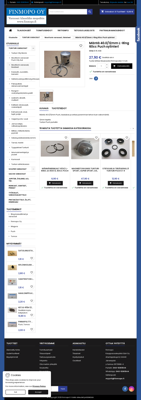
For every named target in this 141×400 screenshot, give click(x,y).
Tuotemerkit (13, 209)
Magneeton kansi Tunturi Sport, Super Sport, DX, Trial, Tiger (85, 170)
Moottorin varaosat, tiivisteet (20, 66)
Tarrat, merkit (17, 142)
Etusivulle (12, 43)
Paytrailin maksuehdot (112, 30)
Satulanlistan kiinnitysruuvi (26, 251)
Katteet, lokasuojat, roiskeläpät (20, 106)
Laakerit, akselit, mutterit (18, 99)
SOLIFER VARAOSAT (18, 169)
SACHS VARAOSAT (17, 174)
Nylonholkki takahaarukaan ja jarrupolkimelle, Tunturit (26, 265)
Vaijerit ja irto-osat (19, 119)
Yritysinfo (63, 30)
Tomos (13, 236)
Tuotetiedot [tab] (59, 108)
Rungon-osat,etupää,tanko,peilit (22, 92)
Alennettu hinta (13, 350)
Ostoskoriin (121, 66)
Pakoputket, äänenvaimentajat (19, 84)
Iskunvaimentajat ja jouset (20, 153)
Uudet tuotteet (12, 353)
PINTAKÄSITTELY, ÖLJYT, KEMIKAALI (20, 200)
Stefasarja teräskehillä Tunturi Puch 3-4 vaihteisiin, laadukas (115, 170)
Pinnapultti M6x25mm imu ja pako (26, 322)
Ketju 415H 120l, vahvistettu (26, 307)
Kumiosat (15, 159)
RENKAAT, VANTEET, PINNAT (18, 186)
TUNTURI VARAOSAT (18, 48)
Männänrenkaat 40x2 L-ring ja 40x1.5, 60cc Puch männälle (54, 170)
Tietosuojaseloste (84, 30)
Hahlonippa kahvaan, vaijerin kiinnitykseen (26, 293)
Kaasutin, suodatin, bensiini (19, 73)
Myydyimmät (13, 243)
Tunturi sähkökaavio (20, 164)
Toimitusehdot (44, 30)
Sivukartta (44, 367)
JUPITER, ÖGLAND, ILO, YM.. (19, 179)
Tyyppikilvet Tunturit (20, 147)
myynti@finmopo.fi (52, 2)
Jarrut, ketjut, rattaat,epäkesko (19, 124)
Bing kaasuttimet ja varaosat (18, 215)
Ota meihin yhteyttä (48, 364)
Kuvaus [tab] (44, 108)
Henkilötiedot (78, 350)
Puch (12, 231)
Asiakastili (79, 343)
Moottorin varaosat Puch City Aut (20, 59)
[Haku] (70, 11)
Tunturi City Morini (19, 53)
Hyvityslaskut (78, 357)
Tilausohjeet (24, 30)
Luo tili (130, 2)
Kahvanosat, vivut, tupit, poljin (19, 113)
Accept (38, 392)
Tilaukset (76, 353)
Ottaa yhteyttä (115, 343)
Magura (14, 226)
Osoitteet (77, 360)
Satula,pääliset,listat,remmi (23, 138)
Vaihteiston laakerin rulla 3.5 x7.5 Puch (26, 279)
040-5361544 (23, 2)
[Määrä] (101, 66)
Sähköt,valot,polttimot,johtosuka (23, 79)
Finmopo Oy (16, 221)
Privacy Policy (39, 386)
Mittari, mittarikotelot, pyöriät (20, 132)
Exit (15, 392)
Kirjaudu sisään (117, 2)
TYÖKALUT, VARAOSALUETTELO (17, 193)
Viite (91, 51)
